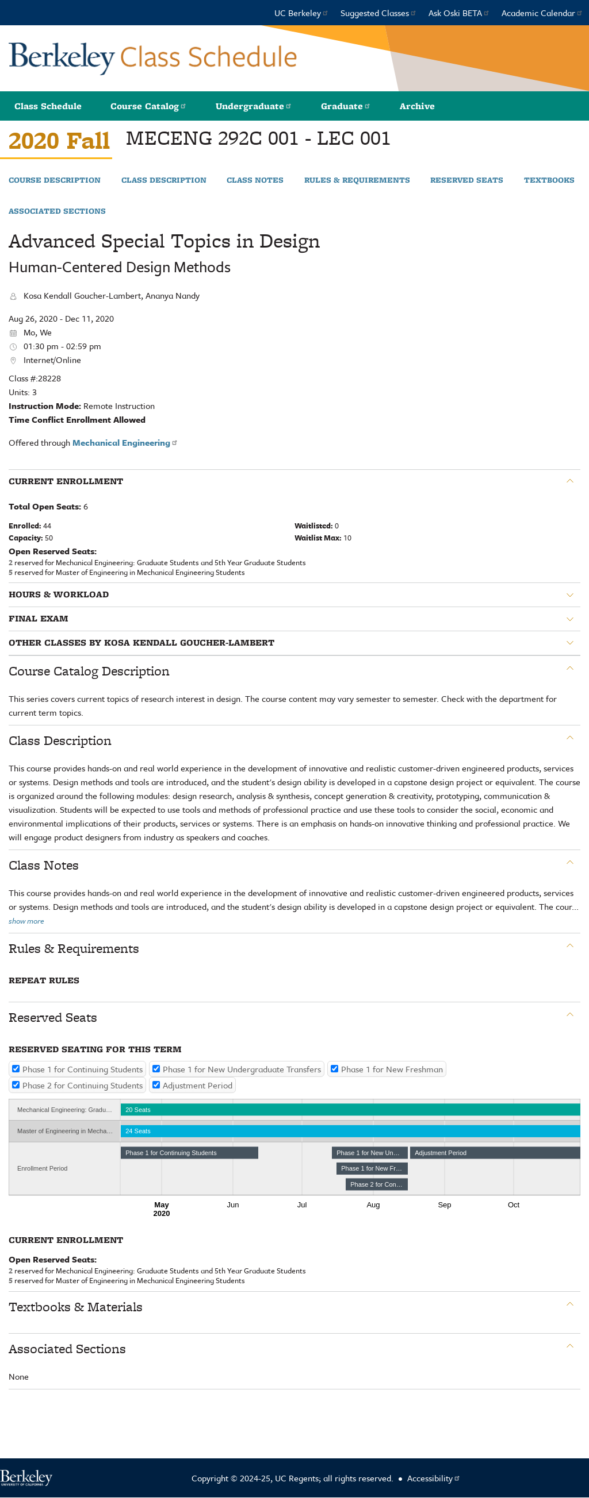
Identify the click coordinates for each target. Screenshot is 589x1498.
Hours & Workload (59, 594)
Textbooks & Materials (76, 1307)
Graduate (346, 106)
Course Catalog (148, 106)
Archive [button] (417, 106)
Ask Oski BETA (459, 12)
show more (26, 920)
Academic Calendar (542, 12)
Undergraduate (254, 106)
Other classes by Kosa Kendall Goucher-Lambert (141, 642)
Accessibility (434, 1478)
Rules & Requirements (357, 180)
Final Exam (38, 618)
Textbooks (549, 180)
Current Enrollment (66, 481)
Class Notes (255, 180)
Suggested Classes (379, 12)
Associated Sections (57, 211)
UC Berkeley (301, 12)
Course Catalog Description (89, 671)
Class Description (163, 180)
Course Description (55, 180)
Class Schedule (48, 106)
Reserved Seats (466, 180)
